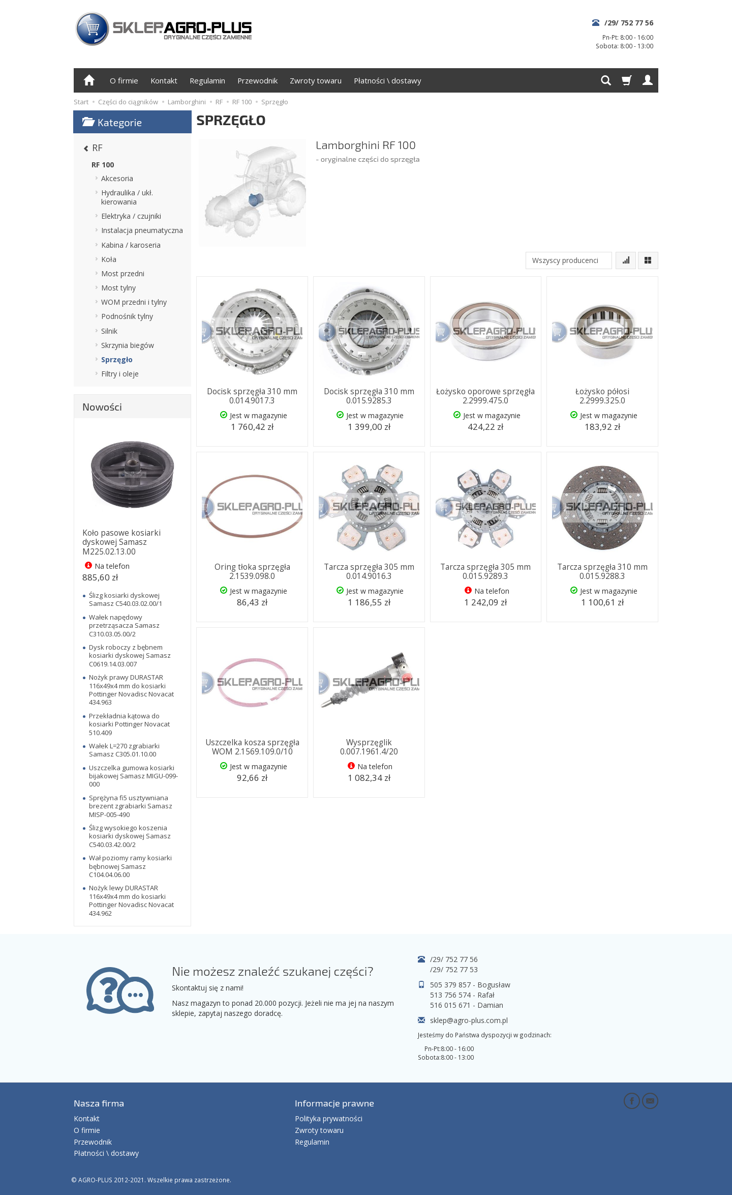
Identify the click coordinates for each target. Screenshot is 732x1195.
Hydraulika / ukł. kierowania (127, 197)
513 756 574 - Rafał (462, 995)
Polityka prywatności (328, 1118)
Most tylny (118, 288)
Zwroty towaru (316, 80)
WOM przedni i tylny (134, 302)
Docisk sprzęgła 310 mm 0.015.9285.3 (369, 396)
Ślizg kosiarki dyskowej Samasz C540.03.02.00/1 (125, 599)
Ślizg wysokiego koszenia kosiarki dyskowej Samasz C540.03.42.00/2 (130, 836)
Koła (108, 259)
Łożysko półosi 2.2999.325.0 (602, 396)
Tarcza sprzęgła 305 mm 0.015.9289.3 (485, 571)
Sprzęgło (117, 359)
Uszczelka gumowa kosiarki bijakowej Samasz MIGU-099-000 (133, 776)
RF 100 (103, 164)
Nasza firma (99, 1103)
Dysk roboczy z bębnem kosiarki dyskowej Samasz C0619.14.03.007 (130, 655)
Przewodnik (257, 80)
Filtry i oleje (120, 373)
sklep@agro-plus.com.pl (469, 1020)
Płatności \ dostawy (387, 80)
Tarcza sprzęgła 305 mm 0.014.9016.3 (369, 571)
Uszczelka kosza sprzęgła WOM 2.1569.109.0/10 (252, 747)
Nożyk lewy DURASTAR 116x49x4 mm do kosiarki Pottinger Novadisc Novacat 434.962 (131, 900)
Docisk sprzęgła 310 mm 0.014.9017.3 (252, 396)
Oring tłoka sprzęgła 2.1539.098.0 (252, 571)
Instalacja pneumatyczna (142, 230)
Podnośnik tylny (127, 316)
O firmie (124, 80)
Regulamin (207, 80)
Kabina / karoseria (131, 245)
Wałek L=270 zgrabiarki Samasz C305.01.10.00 (124, 750)
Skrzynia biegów (127, 345)
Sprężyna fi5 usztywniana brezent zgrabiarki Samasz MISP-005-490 (130, 806)
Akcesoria (117, 178)
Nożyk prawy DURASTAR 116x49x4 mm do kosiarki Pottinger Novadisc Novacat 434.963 (131, 690)
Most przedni (122, 273)
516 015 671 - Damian (466, 1005)
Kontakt (163, 80)
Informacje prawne (334, 1103)
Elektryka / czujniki (131, 216)
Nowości (102, 406)
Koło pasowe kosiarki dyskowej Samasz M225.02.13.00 (121, 542)
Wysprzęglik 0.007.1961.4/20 (369, 747)
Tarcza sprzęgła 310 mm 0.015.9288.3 (602, 571)
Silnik (109, 331)
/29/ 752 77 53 (454, 969)
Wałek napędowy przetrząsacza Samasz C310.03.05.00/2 (124, 625)
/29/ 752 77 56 (628, 22)
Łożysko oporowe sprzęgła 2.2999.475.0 (485, 396)
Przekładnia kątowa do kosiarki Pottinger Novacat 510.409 (129, 724)
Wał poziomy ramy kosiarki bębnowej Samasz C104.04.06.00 (130, 866)
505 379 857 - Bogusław (470, 984)
